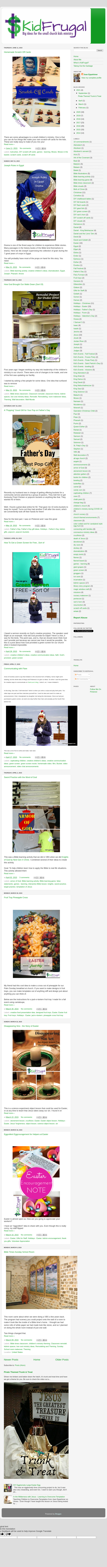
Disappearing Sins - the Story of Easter (21, 1026)
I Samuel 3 (78, 322)
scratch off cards (28, 155)
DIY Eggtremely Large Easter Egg (26, 1485)
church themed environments (85, 517)
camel (76, 487)
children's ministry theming (39, 1344)
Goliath (76, 294)
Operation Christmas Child (84, 411)
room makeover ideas (57, 397)
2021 (78, 90)
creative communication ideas (42, 655)
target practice (9, 887)
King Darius (78, 379)
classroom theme (52, 394)
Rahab (76, 430)
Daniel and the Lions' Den (84, 234)
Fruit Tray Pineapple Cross (16, 897)
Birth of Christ (79, 189)
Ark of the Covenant (82, 158)
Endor (76, 256)
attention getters (80, 474)
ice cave (77, 577)
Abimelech (78, 145)
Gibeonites (78, 284)
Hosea (76, 319)
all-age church (79, 458)
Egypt (62, 271)
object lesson (31, 1124)
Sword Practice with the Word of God (20, 777)
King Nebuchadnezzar (82, 385)
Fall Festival (78, 268)
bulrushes (14, 152)
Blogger (58, 1514)
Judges (76, 351)
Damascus (78, 224)
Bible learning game (48, 881)
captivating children (18, 761)
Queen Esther (79, 427)
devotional (78, 542)
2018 (78, 119)
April (80, 101)
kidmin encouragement (52, 1238)
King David (78, 382)
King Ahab (78, 376)
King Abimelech (80, 373)
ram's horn (78, 602)
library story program (82, 586)
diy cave (77, 545)
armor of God (15, 881)
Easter (54, 1012)
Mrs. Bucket (57, 764)
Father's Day (15, 529)
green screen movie (29, 764)
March (81, 104)
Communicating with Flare (15, 668)
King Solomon (79, 392)
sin (57, 1124)
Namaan (77, 401)
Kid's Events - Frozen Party (84, 357)
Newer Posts (11, 1359)
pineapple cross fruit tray (53, 1015)
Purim (76, 423)
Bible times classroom (19, 394)
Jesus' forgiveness (17, 1124)
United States (17, 1352)
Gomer (76, 297)
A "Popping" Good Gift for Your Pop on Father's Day (27, 410)
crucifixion (30, 1121)
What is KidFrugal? (81, 63)
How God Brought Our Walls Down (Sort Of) (23, 284)
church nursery (79, 514)
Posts (78, 675)
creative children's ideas (37, 271)
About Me (77, 60)
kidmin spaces (9, 1346)
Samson (77, 436)
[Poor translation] (8, 1534)
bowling (77, 480)
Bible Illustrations (80, 173)
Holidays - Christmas (82, 303)
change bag (78, 503)
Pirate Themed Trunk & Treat (18, 1372)
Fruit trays (12, 1015)
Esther (76, 262)
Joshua (76, 347)
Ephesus (77, 259)
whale (76, 611)
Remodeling (43, 397)
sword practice (60, 884)
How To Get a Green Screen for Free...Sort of (24, 543)
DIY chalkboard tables (82, 199)
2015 (78, 130)
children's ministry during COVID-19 (88, 509)
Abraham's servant (81, 151)
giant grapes (78, 567)
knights (50, 884)
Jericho (76, 332)
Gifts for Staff (21, 1238)
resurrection (78, 605)
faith (57, 655)
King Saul (77, 389)
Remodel (33, 397)
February (82, 108)
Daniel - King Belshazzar (83, 230)
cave (75, 496)
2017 (78, 123)
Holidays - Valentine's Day (84, 316)
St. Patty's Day (79, 446)
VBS (75, 452)
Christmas (78, 192)
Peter (76, 417)
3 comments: (24, 877)
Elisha (76, 253)
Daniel (76, 227)
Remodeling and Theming (46, 1346)
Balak (76, 170)
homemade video (44, 764)
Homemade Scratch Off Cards (17, 52)
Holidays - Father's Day (49, 529)
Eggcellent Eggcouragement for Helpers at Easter (26, 1134)
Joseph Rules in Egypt (14, 165)
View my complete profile (91, 78)
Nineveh (77, 408)
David (76, 237)
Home (36, 1359)
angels (76, 461)
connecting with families (83, 529)
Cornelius (77, 196)
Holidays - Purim (80, 313)
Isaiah (76, 329)
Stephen (77, 449)
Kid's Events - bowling (82, 366)
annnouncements (80, 465)
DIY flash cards (80, 205)
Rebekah (77, 433)
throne (21, 274)
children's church (80, 506)
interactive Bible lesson (37, 884)
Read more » (9, 144)
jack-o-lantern (37, 1015)
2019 (78, 116)
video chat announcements (27, 766)
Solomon (77, 442)
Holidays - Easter (24, 1015)
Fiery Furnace (79, 275)
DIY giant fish (79, 208)
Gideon (76, 287)
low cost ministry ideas (20, 397)
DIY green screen (81, 211)
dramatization (53, 271)
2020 (78, 112)
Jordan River (79, 341)
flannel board (79, 561)
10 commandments (81, 142)
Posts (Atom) (20, 1365)
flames (76, 557)
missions (77, 592)
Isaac (76, 325)
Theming (7, 400)
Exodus (77, 265)
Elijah (76, 249)
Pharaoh (14, 274)
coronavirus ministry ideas (84, 532)
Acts (75, 155)
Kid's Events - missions (83, 370)
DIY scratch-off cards (27, 152)
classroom (78, 521)
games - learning (43, 152)
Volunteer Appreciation (21, 1241)
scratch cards (15, 155)
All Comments (81, 679)
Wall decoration (18, 400)
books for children (81, 477)
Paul (75, 414)
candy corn (78, 490)
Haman (76, 300)
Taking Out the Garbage (83, 66)
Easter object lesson (49, 1121)
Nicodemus (78, 405)
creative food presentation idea (22, 1012)
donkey (76, 548)
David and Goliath (81, 240)
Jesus (76, 335)
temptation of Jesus (24, 887)
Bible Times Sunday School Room (19, 1252)
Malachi (77, 395)
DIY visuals (78, 221)
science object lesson (46, 1124)
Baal (75, 161)
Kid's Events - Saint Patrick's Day (87, 363)
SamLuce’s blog (33, 682)
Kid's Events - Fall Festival (84, 354)
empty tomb (78, 554)
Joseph (7, 274)
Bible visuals (79, 186)
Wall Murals (30, 400)
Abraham (77, 148)
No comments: (26, 148)
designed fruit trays (43, 1012)
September (83, 93)
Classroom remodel (36, 394)
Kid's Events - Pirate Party (84, 360)
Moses (54, 152)
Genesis (77, 281)
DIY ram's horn (79, 215)
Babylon (77, 164)
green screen (17, 658)
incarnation (78, 580)
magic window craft (81, 589)
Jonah (76, 338)
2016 (78, 126)
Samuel (77, 439)
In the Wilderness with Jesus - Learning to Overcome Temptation (39, 1497)
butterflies (77, 484)
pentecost (77, 599)
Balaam (77, 167)
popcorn (11, 532)
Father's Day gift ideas (30, 529)
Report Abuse (80, 617)
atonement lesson (17, 1121)
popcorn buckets (22, 532)
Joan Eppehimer (91, 74)
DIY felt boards (79, 202)
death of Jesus (79, 538)
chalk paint (78, 499)
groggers (77, 573)
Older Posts (62, 1359)
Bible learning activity (18, 271)
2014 (78, 133)
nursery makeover (81, 595)
